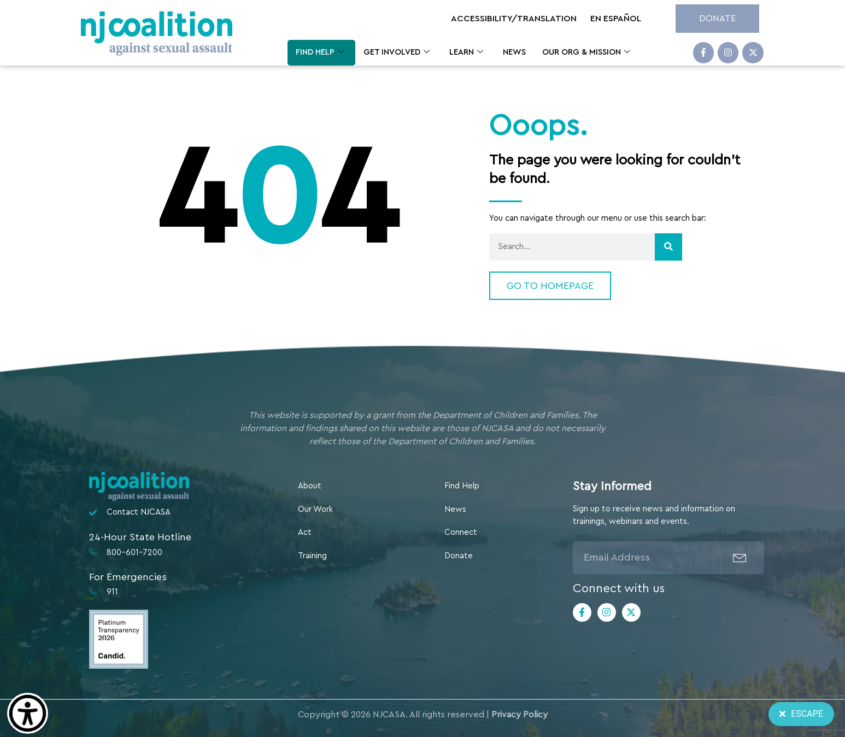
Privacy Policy (519, 714)
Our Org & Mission (586, 52)
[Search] (668, 247)
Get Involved (396, 52)
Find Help (320, 52)
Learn (466, 52)
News (514, 52)
